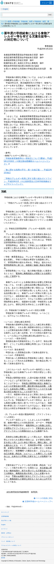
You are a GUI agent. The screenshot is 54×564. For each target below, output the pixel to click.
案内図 (3, 557)
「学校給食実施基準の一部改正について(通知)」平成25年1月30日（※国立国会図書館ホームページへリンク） (28, 161)
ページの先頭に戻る (44, 498)
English (5, 9)
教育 (9, 21)
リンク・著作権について (8, 541)
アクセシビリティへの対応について (11, 545)
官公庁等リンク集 (6, 520)
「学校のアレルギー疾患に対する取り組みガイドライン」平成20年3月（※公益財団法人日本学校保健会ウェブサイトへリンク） (28, 181)
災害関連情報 (5, 516)
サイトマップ (5, 512)
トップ (3, 21)
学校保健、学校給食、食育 (22, 21)
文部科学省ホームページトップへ (39, 501)
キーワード (4, 529)
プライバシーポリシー (7, 537)
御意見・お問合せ (6, 533)
